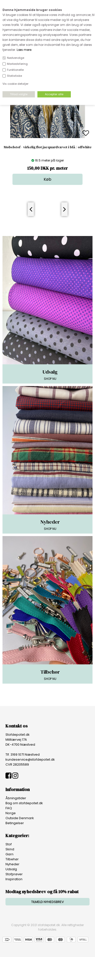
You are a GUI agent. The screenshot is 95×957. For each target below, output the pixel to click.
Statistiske (14, 76)
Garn (9, 854)
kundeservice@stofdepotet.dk (30, 759)
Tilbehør (12, 859)
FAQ (8, 808)
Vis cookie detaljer (15, 84)
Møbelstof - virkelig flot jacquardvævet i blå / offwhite (48, 147)
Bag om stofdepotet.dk (24, 803)
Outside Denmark (19, 818)
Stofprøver (14, 874)
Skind (9, 849)
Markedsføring (17, 64)
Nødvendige (15, 58)
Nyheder (12, 864)
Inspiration (13, 879)
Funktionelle (15, 70)
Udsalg (11, 869)
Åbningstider (15, 798)
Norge (10, 813)
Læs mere (24, 50)
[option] (47, 133)
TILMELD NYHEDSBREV (47, 901)
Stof (8, 844)
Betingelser (14, 823)
